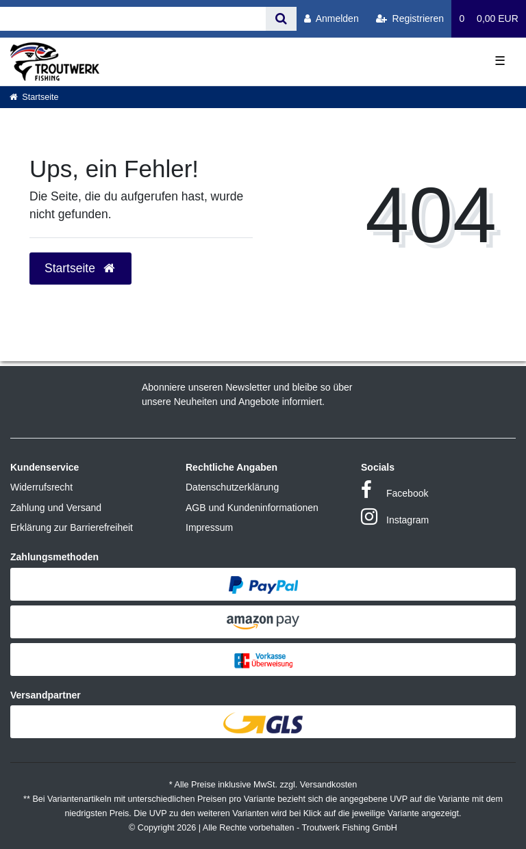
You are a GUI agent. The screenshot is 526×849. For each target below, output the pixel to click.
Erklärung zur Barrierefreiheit (71, 527)
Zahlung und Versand (55, 507)
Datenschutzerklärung (232, 487)
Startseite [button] (80, 268)
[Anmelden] (331, 19)
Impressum (209, 527)
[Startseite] (34, 97)
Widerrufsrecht (41, 487)
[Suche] (281, 19)
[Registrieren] (409, 19)
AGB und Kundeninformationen (252, 507)
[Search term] (133, 19)
